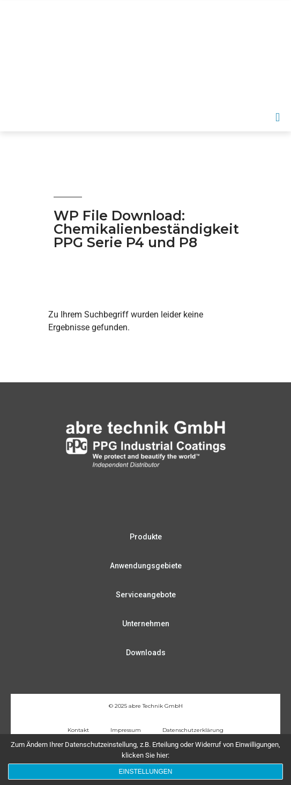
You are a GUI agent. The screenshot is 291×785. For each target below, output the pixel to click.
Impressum (125, 730)
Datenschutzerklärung (192, 730)
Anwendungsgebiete (146, 565)
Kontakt (78, 730)
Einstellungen (145, 771)
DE (207, 87)
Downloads (146, 652)
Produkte (146, 536)
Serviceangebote (146, 594)
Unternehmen (145, 623)
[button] (278, 117)
